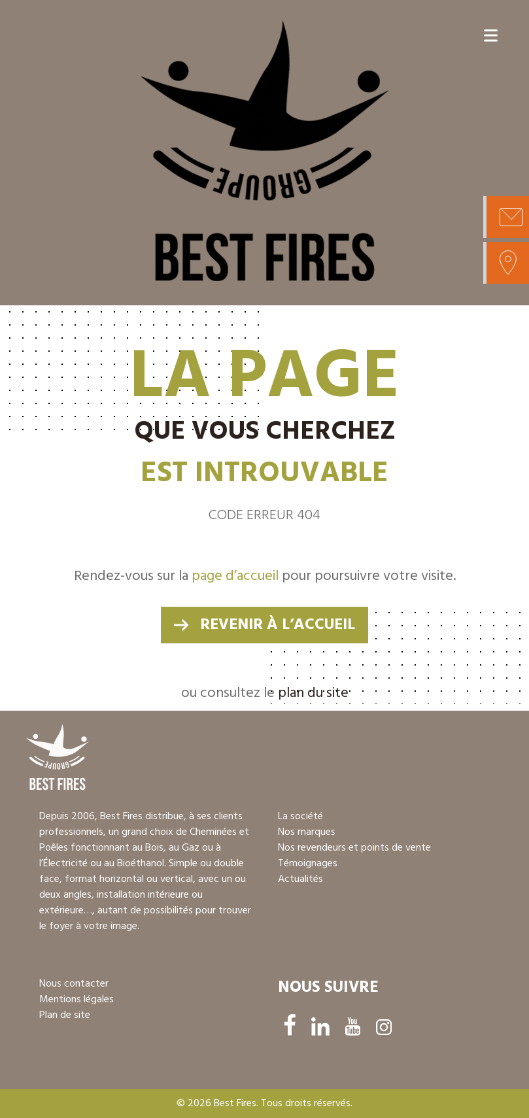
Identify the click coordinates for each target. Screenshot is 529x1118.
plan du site (313, 693)
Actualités (300, 879)
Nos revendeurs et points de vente (354, 847)
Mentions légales (76, 999)
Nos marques (306, 832)
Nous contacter (74, 983)
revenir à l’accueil (277, 625)
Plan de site (64, 1015)
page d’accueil (235, 576)
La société (300, 816)
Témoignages (307, 863)
